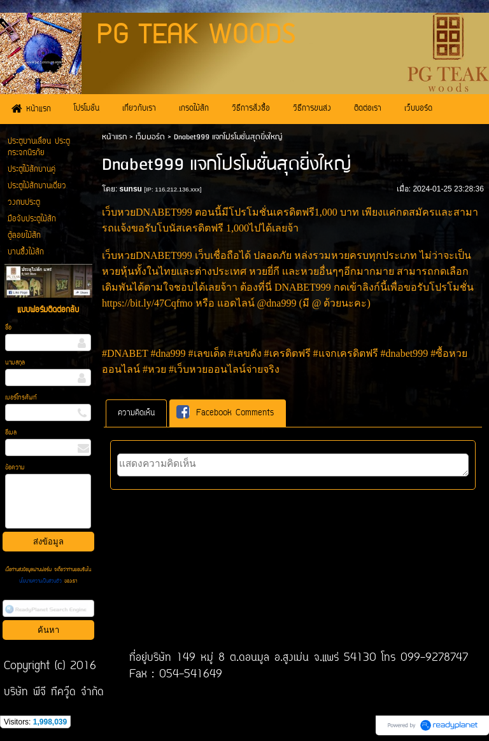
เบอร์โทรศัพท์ (21, 398)
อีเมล (11, 433)
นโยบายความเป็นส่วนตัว (41, 581)
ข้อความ (15, 468)
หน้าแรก (114, 137)
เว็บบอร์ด (150, 137)
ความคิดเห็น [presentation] (136, 413)
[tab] (136, 413)
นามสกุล (15, 363)
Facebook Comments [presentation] (225, 412)
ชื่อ (8, 328)
